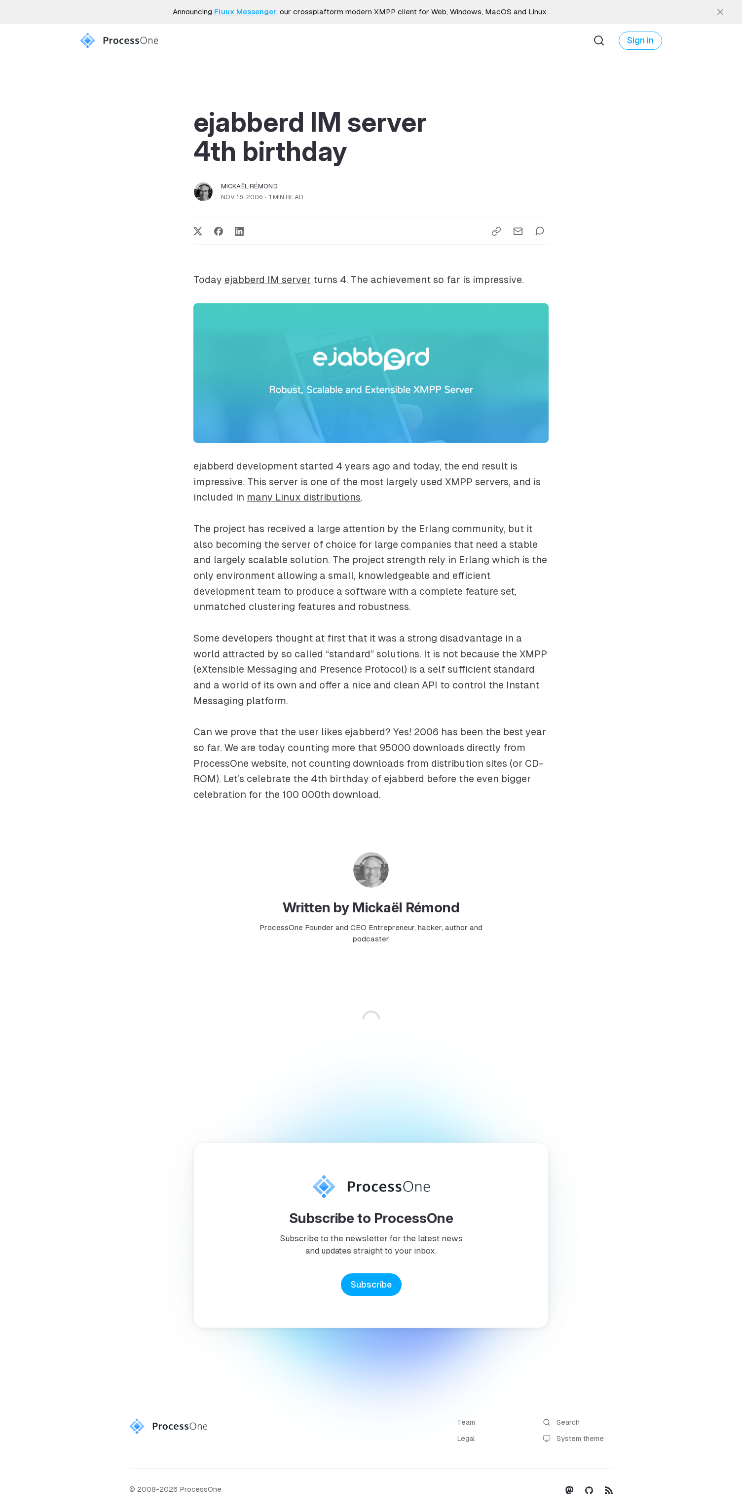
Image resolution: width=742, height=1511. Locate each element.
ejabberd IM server (267, 279)
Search (561, 1422)
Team (466, 1422)
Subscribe (371, 1285)
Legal (466, 1438)
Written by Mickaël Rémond (371, 907)
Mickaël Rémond (249, 186)
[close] (720, 12)
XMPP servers (477, 481)
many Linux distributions (304, 497)
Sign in (640, 40)
